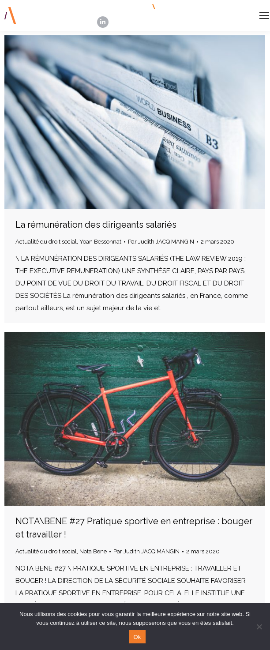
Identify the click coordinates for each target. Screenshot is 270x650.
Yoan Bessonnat (100, 241)
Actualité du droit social (46, 241)
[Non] (259, 626)
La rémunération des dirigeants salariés (95, 224)
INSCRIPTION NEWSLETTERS (201, 7)
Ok (137, 637)
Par (161, 241)
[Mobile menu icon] (264, 15)
